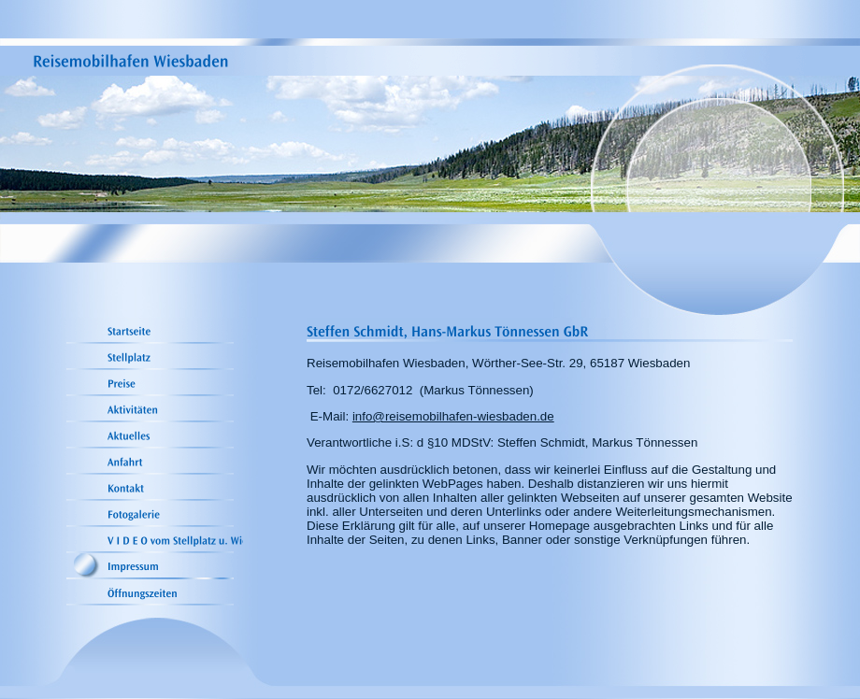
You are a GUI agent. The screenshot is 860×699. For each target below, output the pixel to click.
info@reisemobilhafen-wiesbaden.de (453, 416)
